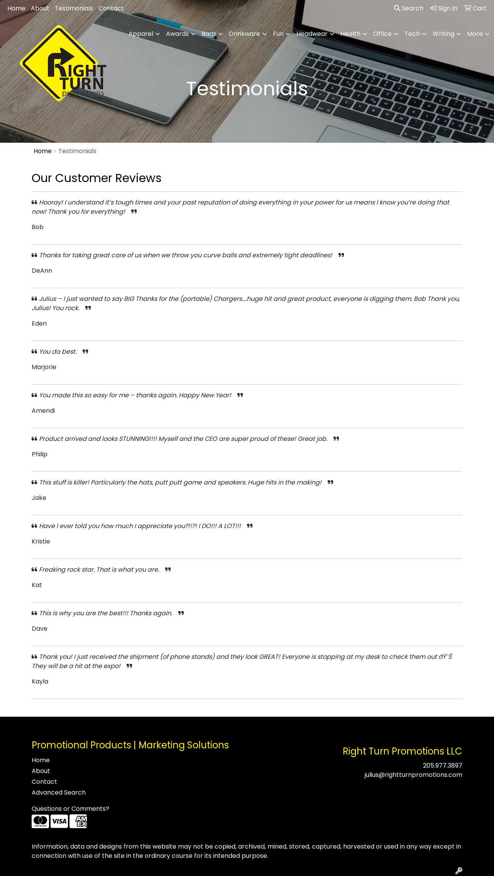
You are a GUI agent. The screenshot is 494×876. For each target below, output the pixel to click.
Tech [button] (412, 33)
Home (16, 8)
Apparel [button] (141, 33)
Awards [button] (177, 33)
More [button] (475, 33)
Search (408, 8)
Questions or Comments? (70, 808)
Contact (111, 8)
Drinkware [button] (244, 33)
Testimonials (74, 8)
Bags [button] (208, 33)
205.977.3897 (442, 765)
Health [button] (350, 33)
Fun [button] (278, 33)
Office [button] (382, 33)
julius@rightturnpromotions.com (413, 774)
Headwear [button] (312, 33)
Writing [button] (443, 33)
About (40, 8)
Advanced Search (59, 792)
